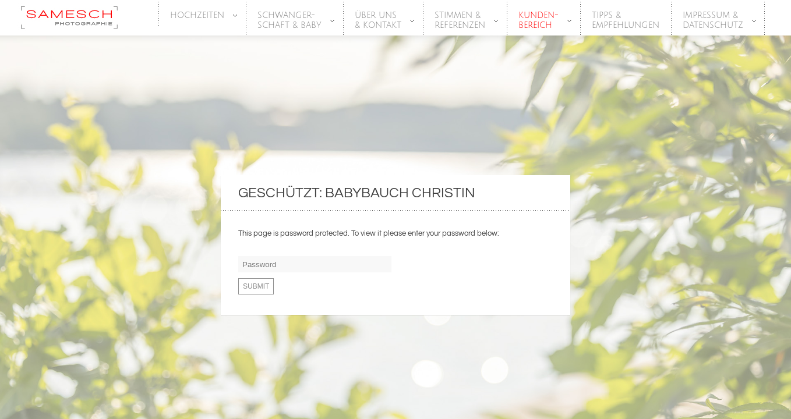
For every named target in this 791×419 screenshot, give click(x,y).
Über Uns (378, 21)
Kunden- (539, 21)
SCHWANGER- (290, 21)
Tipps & (625, 21)
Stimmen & (460, 21)
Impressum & (713, 21)
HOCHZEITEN (197, 16)
